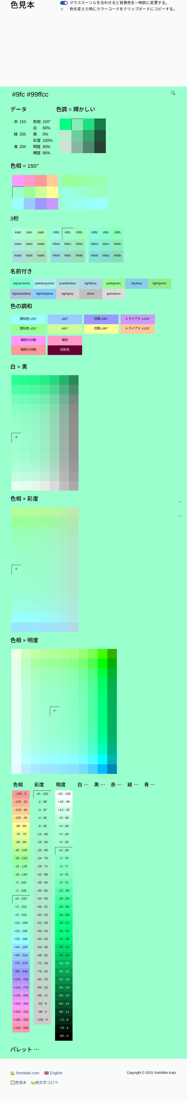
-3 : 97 (42, 810)
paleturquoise (44, 283)
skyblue (136, 283)
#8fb (117, 232)
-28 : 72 (42, 866)
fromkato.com (24, 1073)
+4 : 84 (64, 826)
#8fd (94, 232)
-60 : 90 (21, 842)
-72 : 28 (42, 963)
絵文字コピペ (44, 1083)
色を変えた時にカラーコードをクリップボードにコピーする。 (123, 9)
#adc (29, 255)
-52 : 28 (63, 979)
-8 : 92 (42, 826)
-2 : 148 (21, 890)
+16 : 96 (64, 801)
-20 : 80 (42, 850)
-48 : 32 (63, 971)
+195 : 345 (20, 1028)
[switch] (64, 3)
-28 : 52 (63, 923)
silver (90, 293)
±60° (65, 319)
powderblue (67, 283)
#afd (18, 232)
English (53, 1073)
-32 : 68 (42, 874)
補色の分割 (28, 340)
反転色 (64, 349)
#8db (117, 255)
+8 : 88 (64, 818)
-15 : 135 (21, 866)
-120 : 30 (21, 810)
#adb (41, 255)
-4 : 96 (42, 818)
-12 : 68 (63, 890)
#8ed (94, 244)
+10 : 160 (21, 923)
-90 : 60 (21, 826)
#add (18, 255)
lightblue (91, 283)
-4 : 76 (63, 874)
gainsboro (114, 293)
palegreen (114, 283)
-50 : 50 (42, 915)
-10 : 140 (21, 874)
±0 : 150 (21, 898)
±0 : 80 (64, 850)
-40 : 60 (42, 890)
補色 (65, 340)
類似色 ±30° (28, 319)
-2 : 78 (63, 858)
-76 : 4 (63, 1028)
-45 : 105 (21, 850)
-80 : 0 (63, 1036)
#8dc (105, 255)
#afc (29, 232)
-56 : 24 (63, 987)
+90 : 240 (21, 971)
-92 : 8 (42, 1003)
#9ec (67, 244)
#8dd (94, 255)
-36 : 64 (42, 882)
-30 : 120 (21, 858)
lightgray (68, 293)
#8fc (106, 232)
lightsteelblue (21, 293)
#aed (18, 244)
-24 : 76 (42, 858)
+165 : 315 (20, 1012)
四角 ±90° (101, 319)
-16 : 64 (63, 898)
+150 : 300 (20, 1003)
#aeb (41, 244)
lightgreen (160, 283)
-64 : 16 (63, 1003)
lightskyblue (44, 293)
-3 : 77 (63, 866)
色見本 (18, 1083)
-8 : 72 (63, 882)
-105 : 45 (21, 818)
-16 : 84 (42, 842)
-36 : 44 (63, 947)
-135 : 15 (21, 801)
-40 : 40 (63, 955)
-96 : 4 (42, 1012)
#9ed (56, 244)
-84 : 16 (42, 987)
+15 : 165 (21, 931)
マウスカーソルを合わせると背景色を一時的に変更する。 (119, 3)
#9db (79, 255)
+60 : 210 (21, 955)
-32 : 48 (63, 939)
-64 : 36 (42, 947)
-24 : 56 (63, 915)
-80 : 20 (42, 979)
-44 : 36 (63, 963)
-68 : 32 (42, 955)
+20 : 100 (64, 794)
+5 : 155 (21, 915)
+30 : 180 (21, 939)
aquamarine (21, 283)
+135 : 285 (20, 995)
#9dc (67, 255)
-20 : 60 (63, 906)
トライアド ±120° (137, 319)
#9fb (79, 232)
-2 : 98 (42, 801)
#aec (29, 244)
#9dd (56, 255)
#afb (41, 232)
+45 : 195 (21, 947)
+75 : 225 (21, 963)
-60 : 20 (63, 995)
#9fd (56, 232)
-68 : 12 (63, 1012)
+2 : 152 (21, 906)
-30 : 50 (63, 931)
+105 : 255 (20, 979)
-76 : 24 (42, 971)
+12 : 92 (64, 810)
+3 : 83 (64, 834)
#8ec (105, 244)
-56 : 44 (42, 931)
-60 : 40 (42, 939)
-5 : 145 (21, 882)
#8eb (117, 244)
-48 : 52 (42, 906)
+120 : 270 (20, 987)
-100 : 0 (42, 1019)
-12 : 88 (42, 834)
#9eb (79, 244)
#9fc (68, 232)
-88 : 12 (42, 995)
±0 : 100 (42, 794)
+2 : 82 (64, 842)
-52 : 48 (42, 923)
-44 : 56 (42, 898)
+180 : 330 (20, 1019)
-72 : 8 (63, 1019)
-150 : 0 (21, 794)
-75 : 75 (21, 834)
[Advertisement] (94, 50)
